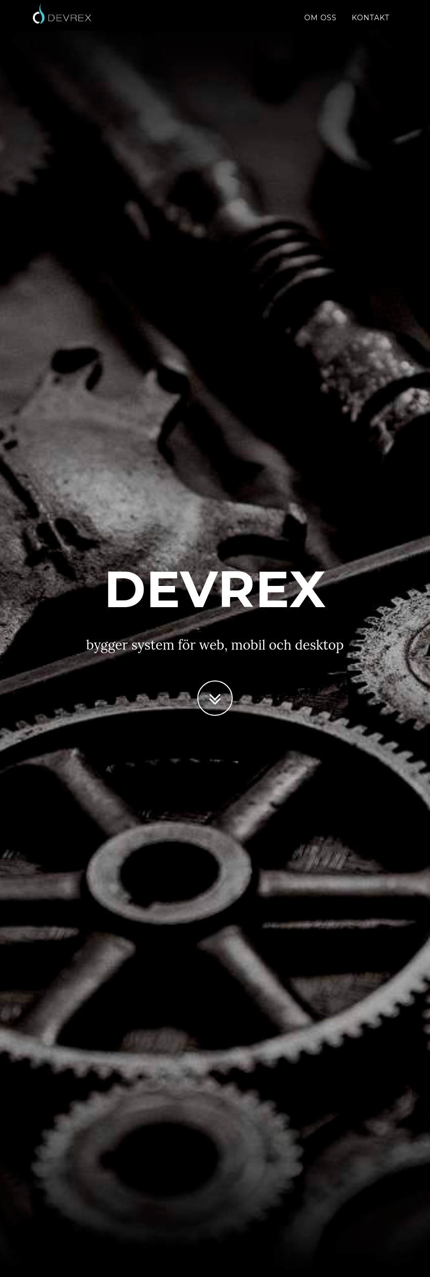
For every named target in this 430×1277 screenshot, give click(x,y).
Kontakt (371, 27)
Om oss (321, 27)
